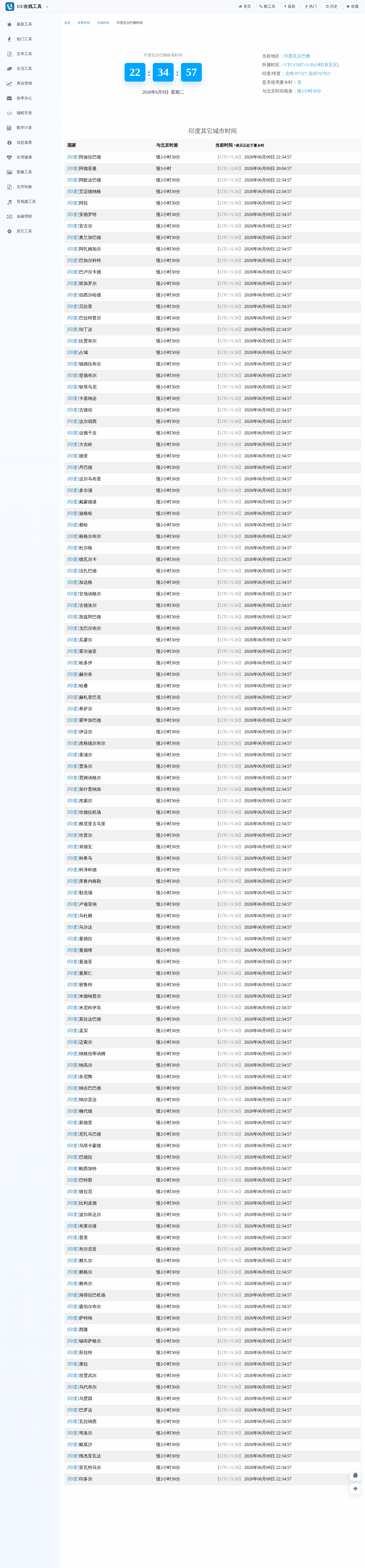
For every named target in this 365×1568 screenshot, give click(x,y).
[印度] (84, 157)
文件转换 (19, 187)
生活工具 (19, 69)
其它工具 (19, 231)
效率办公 (19, 98)
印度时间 (103, 22)
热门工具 (19, 39)
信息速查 (19, 142)
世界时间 (84, 22)
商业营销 (19, 83)
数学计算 (19, 128)
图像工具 (19, 172)
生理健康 (19, 157)
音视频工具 (21, 202)
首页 (67, 22)
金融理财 (19, 216)
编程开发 (19, 113)
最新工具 (19, 24)
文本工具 (19, 54)
